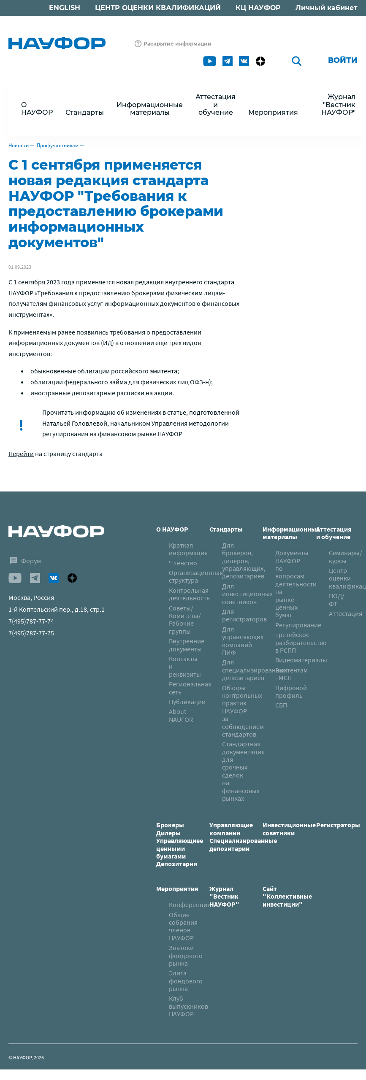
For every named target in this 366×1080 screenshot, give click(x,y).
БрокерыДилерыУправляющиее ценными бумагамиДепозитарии (179, 844)
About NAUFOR (181, 715)
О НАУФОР (172, 529)
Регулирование (298, 625)
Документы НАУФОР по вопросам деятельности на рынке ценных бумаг (296, 583)
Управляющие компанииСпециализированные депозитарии (243, 836)
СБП (281, 705)
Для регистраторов (244, 615)
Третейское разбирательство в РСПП (301, 642)
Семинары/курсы (345, 556)
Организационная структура (196, 576)
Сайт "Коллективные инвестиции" (287, 896)
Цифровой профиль (291, 691)
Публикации (187, 701)
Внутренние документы (186, 645)
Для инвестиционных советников (247, 594)
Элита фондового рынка (186, 981)
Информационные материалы (291, 533)
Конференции (190, 904)
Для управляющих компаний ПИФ (242, 640)
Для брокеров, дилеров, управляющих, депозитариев (243, 560)
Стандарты (226, 529)
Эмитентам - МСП (291, 674)
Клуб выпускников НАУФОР (188, 1006)
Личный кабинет (327, 8)
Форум (31, 560)
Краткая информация (188, 549)
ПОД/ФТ (336, 599)
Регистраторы (338, 825)
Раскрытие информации (177, 43)
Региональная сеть (190, 688)
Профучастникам (58, 145)
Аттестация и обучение (334, 533)
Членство (183, 563)
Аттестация (345, 613)
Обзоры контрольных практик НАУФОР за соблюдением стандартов (243, 710)
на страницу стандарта (55, 453)
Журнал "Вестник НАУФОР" (338, 104)
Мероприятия (177, 888)
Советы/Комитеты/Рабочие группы (185, 619)
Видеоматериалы (301, 660)
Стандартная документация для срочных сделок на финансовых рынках (243, 771)
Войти (343, 60)
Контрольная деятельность (189, 594)
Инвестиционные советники (289, 829)
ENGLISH (64, 8)
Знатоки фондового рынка (186, 955)
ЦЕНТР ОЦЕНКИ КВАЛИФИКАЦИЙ (158, 8)
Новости (18, 145)
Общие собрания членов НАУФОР (183, 926)
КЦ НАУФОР (258, 8)
